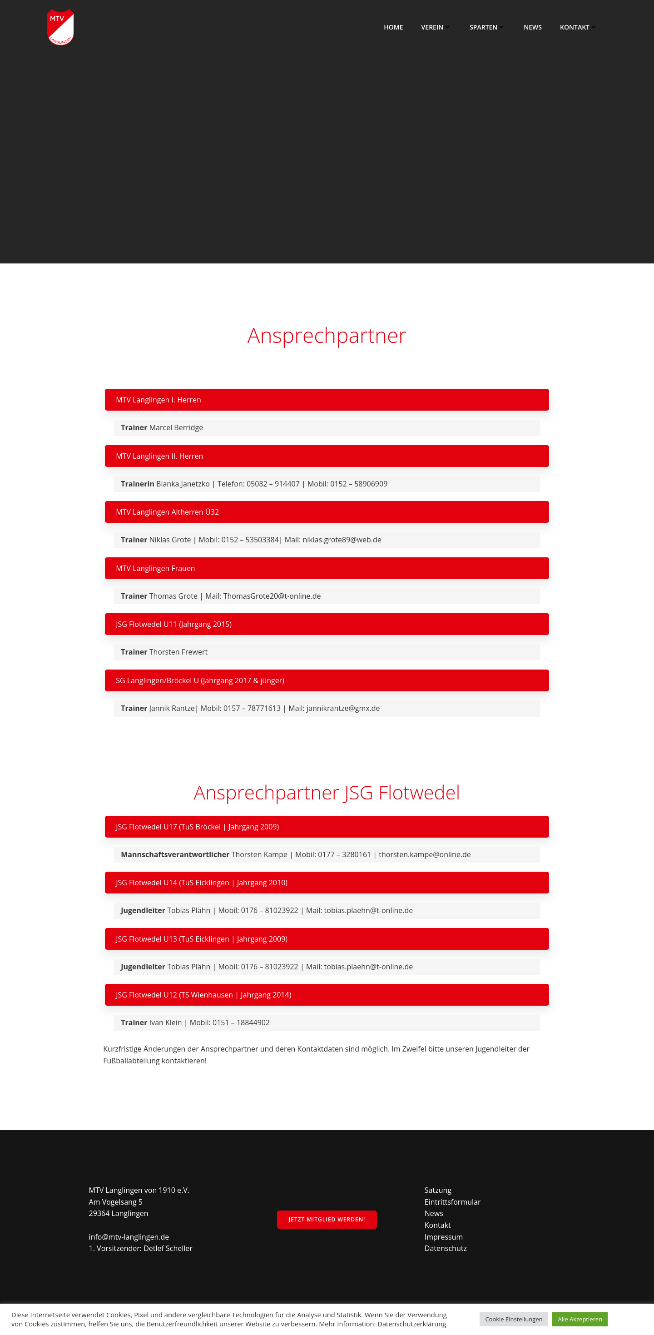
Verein (436, 27)
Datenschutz (446, 1248)
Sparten (487, 27)
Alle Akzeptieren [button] (580, 1319)
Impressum (444, 1237)
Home (393, 27)
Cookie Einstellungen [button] (513, 1319)
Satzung (438, 1190)
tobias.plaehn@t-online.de (368, 910)
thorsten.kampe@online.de (425, 854)
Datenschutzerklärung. (412, 1323)
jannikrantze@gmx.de (343, 708)
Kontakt (579, 27)
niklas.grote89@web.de (341, 540)
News (533, 27)
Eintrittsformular (453, 1202)
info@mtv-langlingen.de (129, 1237)
